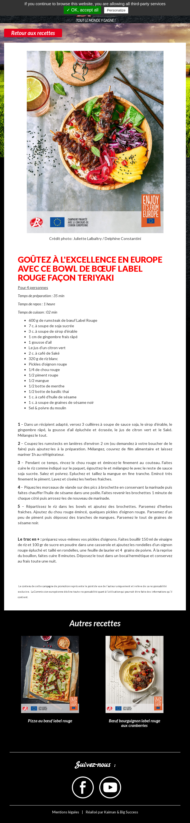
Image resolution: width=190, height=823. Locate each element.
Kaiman (110, 812)
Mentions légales (65, 812)
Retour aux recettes (33, 33)
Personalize (116, 10)
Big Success (129, 812)
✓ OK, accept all (82, 10)
